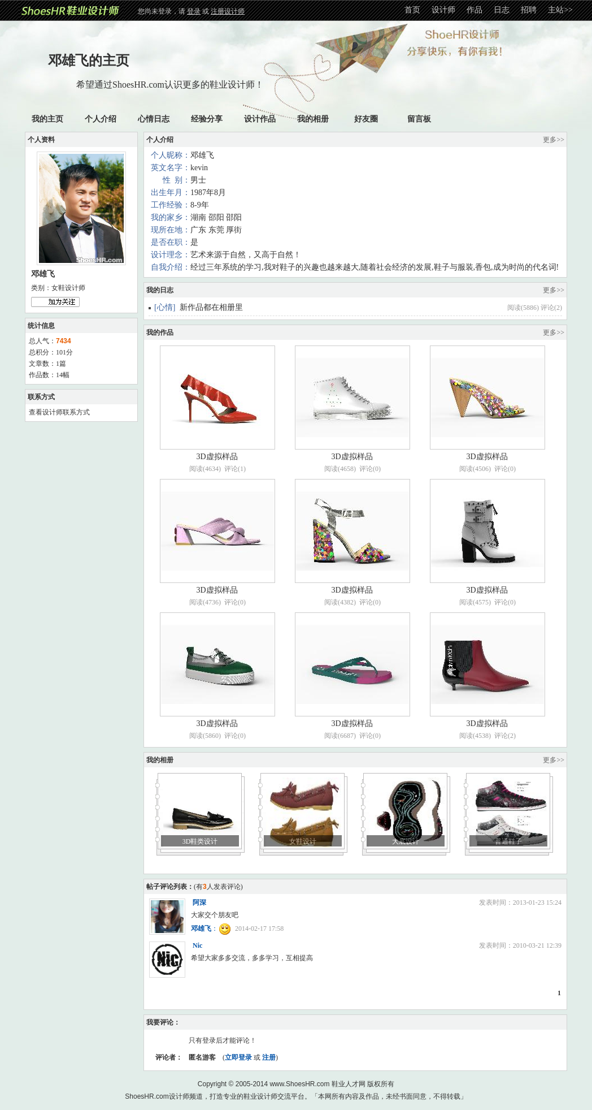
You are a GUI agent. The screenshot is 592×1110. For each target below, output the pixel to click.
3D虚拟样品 (216, 456)
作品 (474, 10)
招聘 (529, 10)
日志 (502, 10)
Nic (197, 945)
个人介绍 (100, 119)
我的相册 (313, 119)
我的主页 (47, 119)
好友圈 (366, 119)
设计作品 (260, 119)
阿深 (199, 902)
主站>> (560, 10)
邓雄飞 (201, 928)
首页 (412, 10)
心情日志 (153, 119)
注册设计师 (228, 11)
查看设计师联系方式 (59, 412)
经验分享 (207, 119)
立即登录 (238, 1057)
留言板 (419, 119)
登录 (194, 11)
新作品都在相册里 (211, 307)
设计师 (443, 10)
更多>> (553, 140)
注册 (269, 1057)
